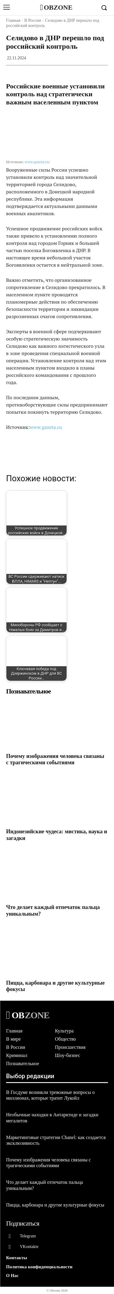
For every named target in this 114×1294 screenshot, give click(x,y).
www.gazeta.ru (46, 427)
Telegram (28, 1236)
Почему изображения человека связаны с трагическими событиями (55, 759)
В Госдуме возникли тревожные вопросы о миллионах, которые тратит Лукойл (50, 1095)
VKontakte (29, 1246)
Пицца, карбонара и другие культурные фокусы (55, 1204)
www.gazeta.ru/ (37, 162)
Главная (13, 20)
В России (32, 20)
